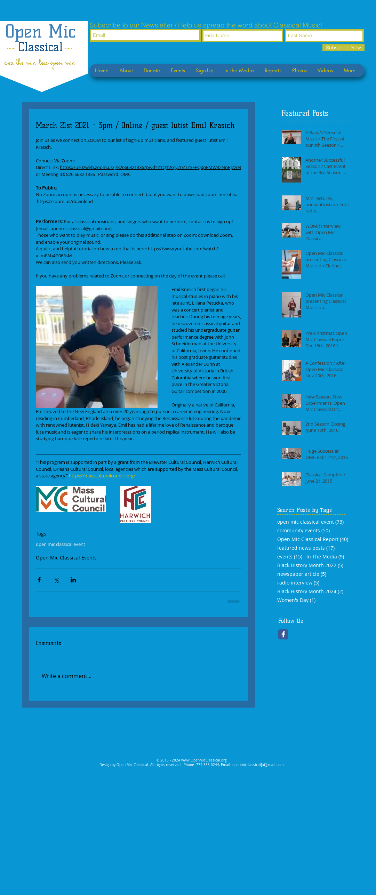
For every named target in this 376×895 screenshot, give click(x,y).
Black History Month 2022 (310, 565)
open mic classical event (60, 544)
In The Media (325, 556)
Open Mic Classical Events (66, 557)
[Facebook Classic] (283, 634)
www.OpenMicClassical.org (203, 760)
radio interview (298, 583)
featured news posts (306, 548)
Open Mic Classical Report (312, 539)
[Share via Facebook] (39, 579)
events (289, 556)
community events (303, 530)
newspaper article (301, 574)
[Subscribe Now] (343, 47)
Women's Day (296, 600)
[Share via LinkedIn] (73, 579)
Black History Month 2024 (310, 591)
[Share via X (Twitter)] (56, 579)
